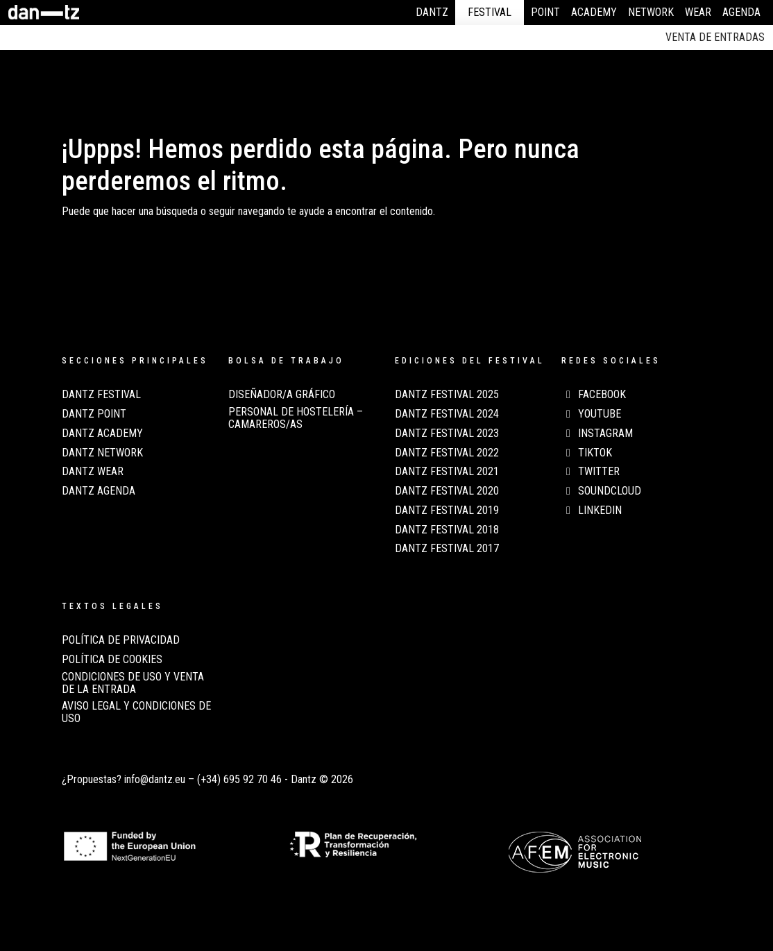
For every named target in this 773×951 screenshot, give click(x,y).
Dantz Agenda (98, 491)
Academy (594, 12)
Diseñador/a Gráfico (281, 394)
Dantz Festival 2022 (447, 453)
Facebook (593, 394)
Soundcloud (601, 491)
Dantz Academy (102, 433)
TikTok (586, 453)
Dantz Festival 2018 (447, 530)
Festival (489, 12)
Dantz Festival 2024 (447, 414)
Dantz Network (102, 453)
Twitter (590, 471)
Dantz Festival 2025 (447, 394)
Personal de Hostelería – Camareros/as (295, 418)
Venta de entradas (715, 37)
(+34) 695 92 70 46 (239, 779)
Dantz (432, 12)
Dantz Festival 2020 (447, 491)
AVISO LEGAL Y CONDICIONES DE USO (136, 712)
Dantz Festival (101, 394)
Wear (698, 12)
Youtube (591, 414)
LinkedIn (591, 510)
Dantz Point (94, 414)
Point (545, 12)
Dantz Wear (93, 471)
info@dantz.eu (154, 779)
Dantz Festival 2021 (447, 471)
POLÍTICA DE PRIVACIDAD (121, 640)
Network (651, 12)
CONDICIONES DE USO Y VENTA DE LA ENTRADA (133, 683)
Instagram (597, 433)
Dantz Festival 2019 (447, 510)
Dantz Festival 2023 (447, 433)
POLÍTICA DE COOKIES (112, 659)
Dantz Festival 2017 (447, 548)
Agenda (741, 12)
